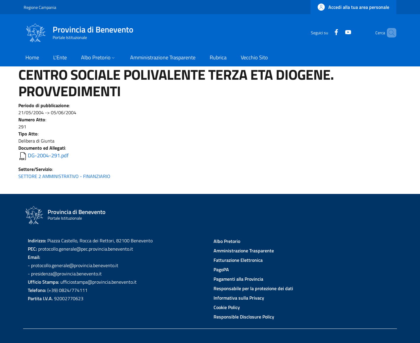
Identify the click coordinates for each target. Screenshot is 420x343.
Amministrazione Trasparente (244, 250)
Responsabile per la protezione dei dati (253, 288)
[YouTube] (338, 33)
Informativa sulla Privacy (239, 297)
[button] (353, 7)
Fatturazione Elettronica (238, 260)
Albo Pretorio (227, 241)
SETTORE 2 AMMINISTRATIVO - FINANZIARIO (64, 176)
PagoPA (221, 269)
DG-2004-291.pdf (48, 155)
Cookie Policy (227, 307)
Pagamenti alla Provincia (238, 278)
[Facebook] (326, 33)
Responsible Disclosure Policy (244, 316)
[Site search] (389, 33)
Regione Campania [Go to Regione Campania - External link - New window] (40, 7)
